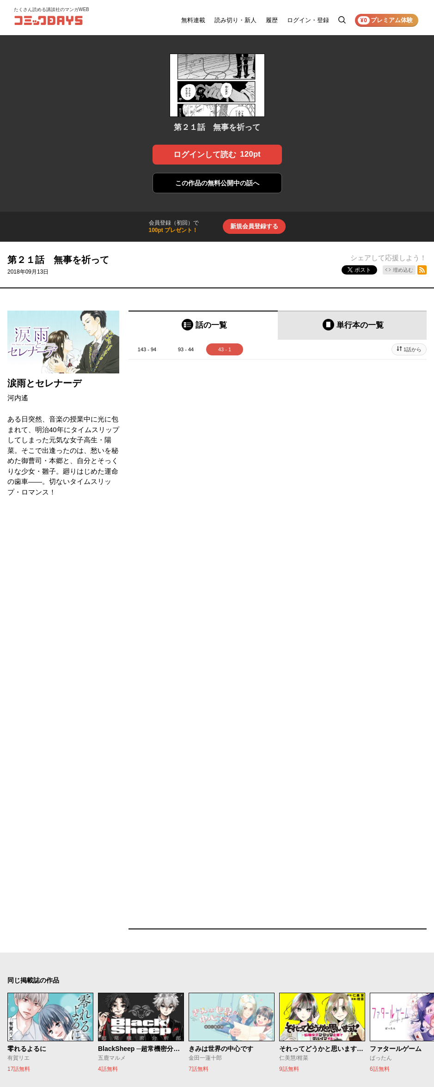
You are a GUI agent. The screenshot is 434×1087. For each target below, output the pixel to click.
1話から (412, 349)
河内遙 (17, 398)
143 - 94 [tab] (147, 349)
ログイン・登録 (308, 20)
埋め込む (403, 270)
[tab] (203, 325)
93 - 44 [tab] (186, 349)
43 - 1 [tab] (224, 349)
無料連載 (193, 20)
